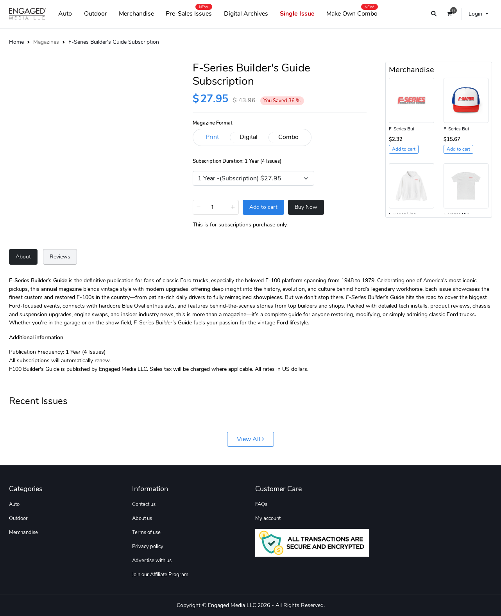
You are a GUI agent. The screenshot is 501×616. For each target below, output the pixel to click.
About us (142, 518)
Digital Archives (246, 13)
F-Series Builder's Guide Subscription (113, 42)
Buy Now (306, 207)
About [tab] (23, 256)
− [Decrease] (198, 207)
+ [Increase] (233, 207)
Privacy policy (147, 546)
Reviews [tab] (60, 256)
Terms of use (146, 532)
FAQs (261, 504)
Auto (65, 13)
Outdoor (95, 13)
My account (268, 518)
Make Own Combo (352, 12)
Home (16, 42)
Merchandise (136, 13)
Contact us (144, 504)
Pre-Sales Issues (189, 12)
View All (250, 439)
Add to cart (263, 207)
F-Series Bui (401, 129)
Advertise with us (152, 560)
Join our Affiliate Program (160, 574)
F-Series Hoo (402, 214)
